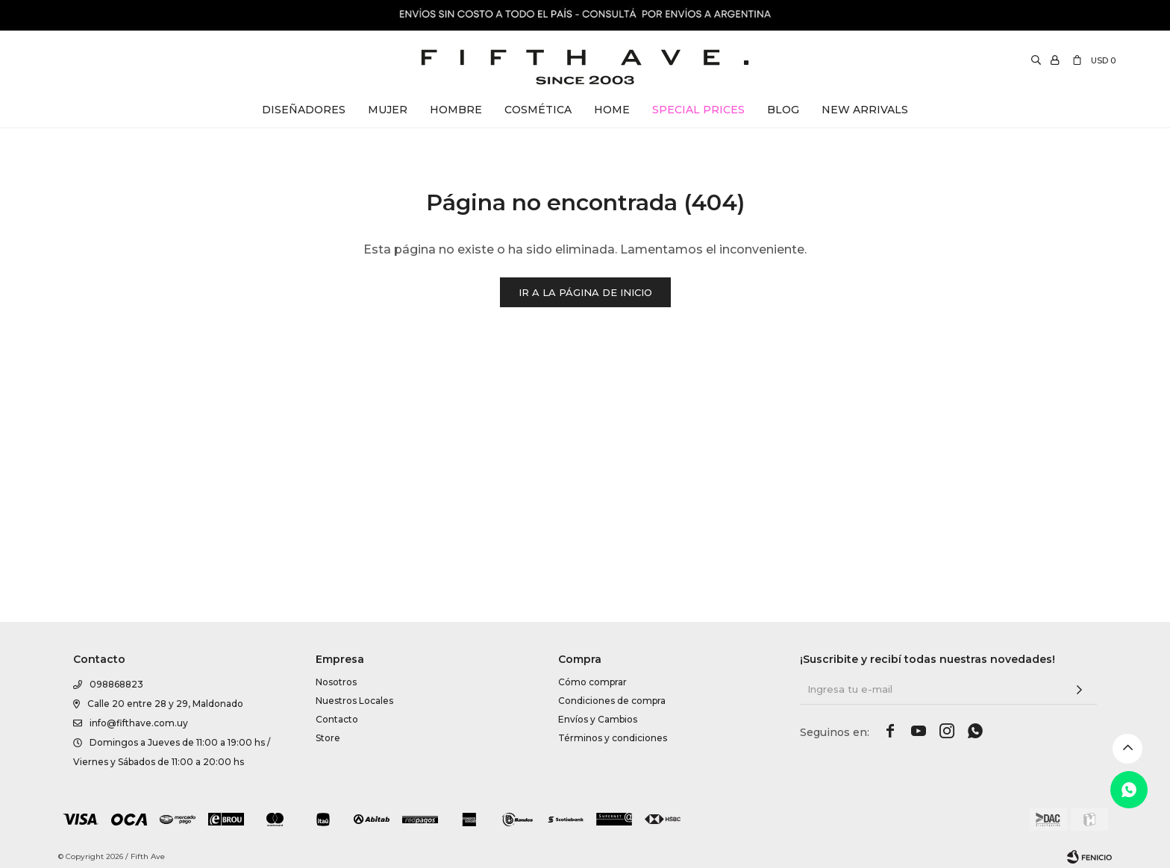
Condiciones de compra (612, 858)
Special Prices (698, 109)
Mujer (387, 109)
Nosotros (336, 840)
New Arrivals (865, 109)
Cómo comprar (592, 840)
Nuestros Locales (354, 858)
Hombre (456, 109)
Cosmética (538, 109)
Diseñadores (303, 109)
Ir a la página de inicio (585, 292)
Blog (783, 109)
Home (612, 109)
